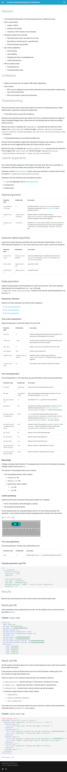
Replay (12, 612)
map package (44, 395)
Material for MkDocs (13, 765)
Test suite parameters (11, 310)
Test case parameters (11, 313)
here (9, 293)
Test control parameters (12, 307)
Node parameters (21, 171)
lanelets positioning (50, 408)
